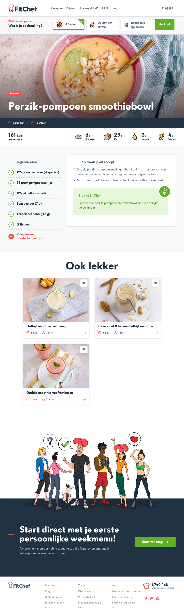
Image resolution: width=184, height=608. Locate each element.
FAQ (105, 8)
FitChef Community (22, 8)
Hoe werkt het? (88, 8)
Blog (114, 8)
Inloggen (167, 8)
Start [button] (164, 24)
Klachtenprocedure (89, 602)
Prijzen (70, 8)
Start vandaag (155, 542)
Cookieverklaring (123, 597)
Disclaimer (84, 591)
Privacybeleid (86, 597)
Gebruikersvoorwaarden (127, 591)
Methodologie (53, 597)
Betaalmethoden (54, 602)
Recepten (57, 8)
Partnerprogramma (123, 602)
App (114, 585)
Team (81, 585)
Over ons (50, 585)
